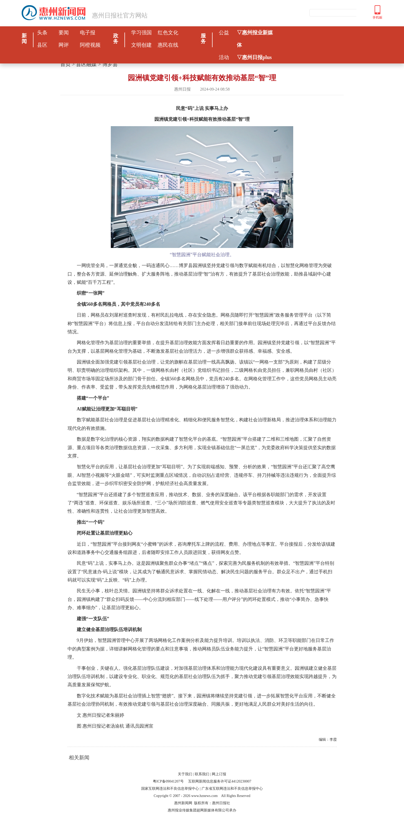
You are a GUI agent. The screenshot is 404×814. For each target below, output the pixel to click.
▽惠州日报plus (254, 57)
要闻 (63, 32)
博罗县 (110, 64)
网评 (63, 45)
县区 (42, 45)
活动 (224, 57)
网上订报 (219, 774)
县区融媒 (86, 64)
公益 (224, 32)
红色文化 (168, 32)
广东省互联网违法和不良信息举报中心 (232, 789)
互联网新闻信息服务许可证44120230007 (219, 781)
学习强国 (141, 32)
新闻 (24, 38)
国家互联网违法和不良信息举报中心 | (170, 789)
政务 (115, 38)
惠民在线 (168, 45)
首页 (65, 64)
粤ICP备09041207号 (168, 781)
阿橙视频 (90, 45)
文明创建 (141, 45)
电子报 (87, 32)
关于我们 (185, 774)
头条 (42, 32)
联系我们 (202, 774)
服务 (203, 38)
